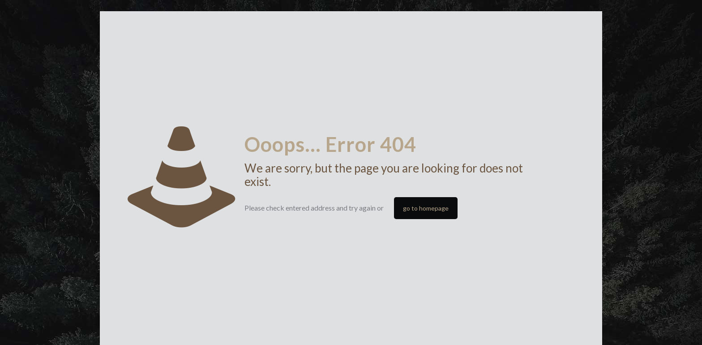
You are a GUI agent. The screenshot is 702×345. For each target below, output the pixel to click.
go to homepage (426, 208)
